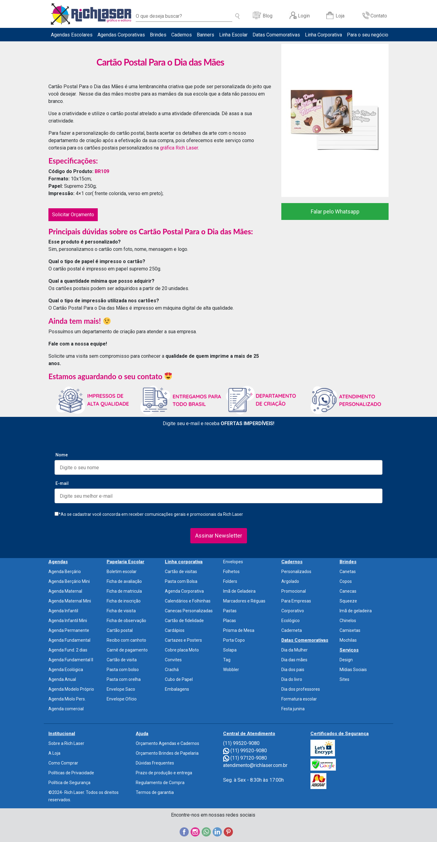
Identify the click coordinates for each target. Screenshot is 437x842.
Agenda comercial (66, 708)
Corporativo (292, 610)
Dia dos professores (300, 689)
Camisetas (350, 630)
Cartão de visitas (181, 571)
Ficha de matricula (124, 591)
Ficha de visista (121, 610)
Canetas (348, 571)
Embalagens (177, 689)
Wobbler (231, 669)
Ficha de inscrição (124, 600)
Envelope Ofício (122, 699)
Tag (226, 659)
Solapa (230, 650)
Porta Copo (234, 640)
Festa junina (293, 708)
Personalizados (296, 571)
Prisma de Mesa (238, 630)
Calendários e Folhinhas (188, 600)
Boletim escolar (122, 571)
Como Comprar (63, 763)
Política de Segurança (69, 782)
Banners (205, 35)
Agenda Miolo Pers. (67, 699)
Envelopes (233, 561)
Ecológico (290, 620)
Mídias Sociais (353, 669)
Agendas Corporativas (121, 35)
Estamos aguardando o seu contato (110, 376)
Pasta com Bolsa (181, 581)
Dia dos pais (292, 669)
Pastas (230, 610)
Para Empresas (296, 600)
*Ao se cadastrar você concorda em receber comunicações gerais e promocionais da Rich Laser (149, 514)
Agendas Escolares (72, 35)
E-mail (62, 483)
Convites (173, 659)
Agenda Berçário (64, 571)
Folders (230, 581)
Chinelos (348, 620)
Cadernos (181, 35)
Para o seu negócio (367, 35)
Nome (61, 454)
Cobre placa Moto (182, 650)
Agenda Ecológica (65, 669)
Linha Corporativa (323, 35)
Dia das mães (294, 659)
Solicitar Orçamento (73, 214)
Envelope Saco (121, 689)
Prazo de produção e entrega (164, 772)
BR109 (102, 171)
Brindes (158, 35)
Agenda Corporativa (184, 591)
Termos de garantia (155, 792)
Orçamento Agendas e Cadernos (167, 743)
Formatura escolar (299, 699)
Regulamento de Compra (160, 782)
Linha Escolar (233, 35)
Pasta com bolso (123, 669)
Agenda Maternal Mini (69, 600)
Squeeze (348, 600)
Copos (346, 581)
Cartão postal (120, 630)
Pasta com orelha (124, 679)
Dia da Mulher (294, 650)
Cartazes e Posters (183, 640)
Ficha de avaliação (124, 581)
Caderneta (291, 630)
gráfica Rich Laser (179, 148)
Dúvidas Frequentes (155, 763)
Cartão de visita (122, 659)
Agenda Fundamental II (70, 659)
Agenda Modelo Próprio (71, 689)
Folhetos (231, 571)
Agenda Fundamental (69, 640)
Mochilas (348, 640)
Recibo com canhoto (126, 640)
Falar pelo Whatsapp (335, 211)
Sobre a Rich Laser (66, 743)
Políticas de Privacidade (71, 772)
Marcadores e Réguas (244, 600)
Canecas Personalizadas (189, 610)
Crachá (172, 669)
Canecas (348, 591)
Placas (229, 620)
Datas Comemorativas (276, 35)
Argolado (290, 581)
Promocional (293, 591)
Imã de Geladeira (239, 591)
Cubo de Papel (179, 679)
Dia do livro (291, 679)
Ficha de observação (126, 620)
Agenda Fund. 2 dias (67, 650)
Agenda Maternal (65, 591)
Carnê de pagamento (127, 650)
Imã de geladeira (356, 610)
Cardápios (174, 630)
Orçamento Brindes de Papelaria (167, 753)
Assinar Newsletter (218, 535)
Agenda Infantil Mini (67, 620)
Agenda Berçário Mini (69, 581)
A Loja (54, 753)
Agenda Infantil (63, 610)
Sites (344, 679)
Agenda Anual (62, 679)
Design (346, 659)
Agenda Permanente (68, 630)
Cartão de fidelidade (184, 620)
